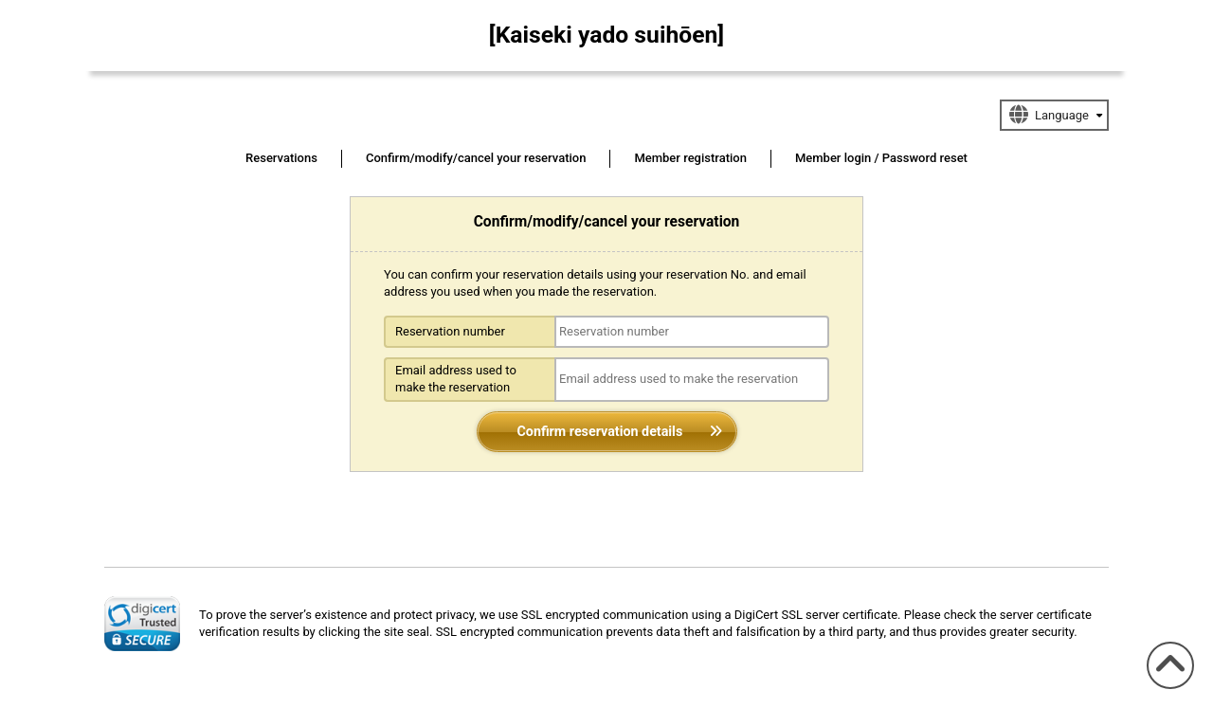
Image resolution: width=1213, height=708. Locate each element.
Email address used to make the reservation (455, 379)
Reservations (281, 158)
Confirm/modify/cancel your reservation (476, 158)
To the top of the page (1166, 688)
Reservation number (450, 331)
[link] (142, 623)
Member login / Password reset (881, 158)
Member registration (690, 158)
